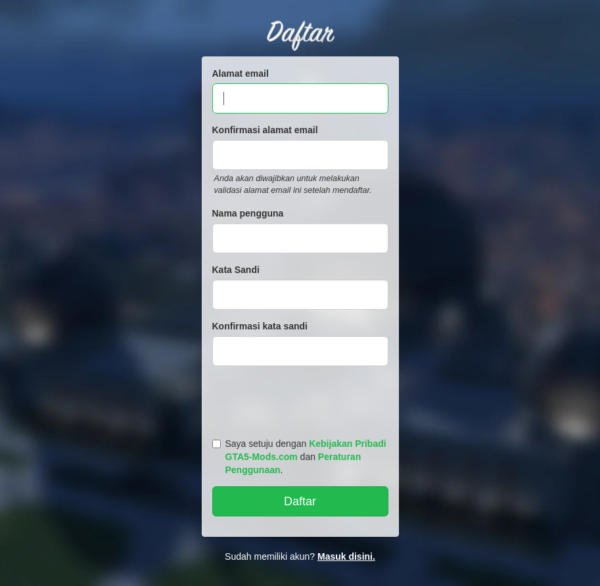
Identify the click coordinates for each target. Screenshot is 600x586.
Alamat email (240, 73)
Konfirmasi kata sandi (260, 326)
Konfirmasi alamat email (265, 130)
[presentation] (302, 399)
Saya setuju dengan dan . (299, 456)
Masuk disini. (346, 556)
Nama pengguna (248, 213)
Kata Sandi (236, 269)
